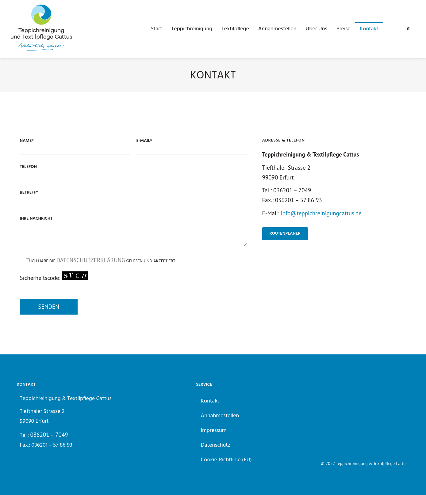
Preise (343, 29)
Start (156, 29)
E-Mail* (144, 140)
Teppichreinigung (191, 29)
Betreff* (29, 192)
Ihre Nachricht (36, 218)
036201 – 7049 (49, 434)
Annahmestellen (277, 29)
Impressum (214, 430)
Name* (27, 140)
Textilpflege (235, 29)
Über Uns (316, 29)
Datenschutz (216, 445)
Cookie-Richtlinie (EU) (226, 459)
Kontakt (369, 29)
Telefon (28, 166)
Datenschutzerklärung (90, 260)
